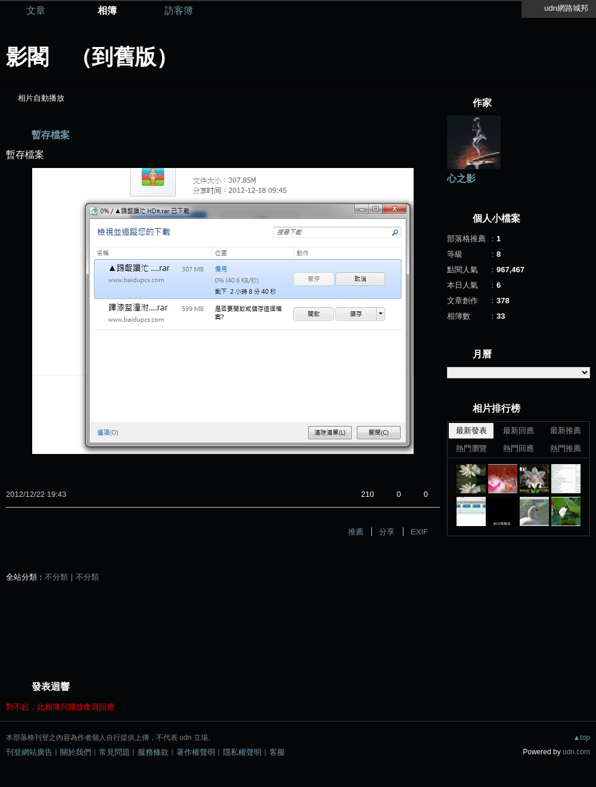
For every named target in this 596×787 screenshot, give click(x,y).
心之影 (461, 178)
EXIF (419, 531)
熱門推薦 (565, 448)
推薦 (356, 531)
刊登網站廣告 (29, 752)
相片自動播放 (41, 98)
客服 (277, 752)
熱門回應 (518, 448)
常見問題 (114, 752)
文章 (35, 10)
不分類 (56, 577)
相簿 (107, 10)
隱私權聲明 (242, 752)
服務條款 (153, 752)
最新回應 (518, 430)
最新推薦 (565, 430)
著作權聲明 (195, 752)
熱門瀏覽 (471, 448)
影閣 (27, 57)
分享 (387, 531)
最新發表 (471, 430)
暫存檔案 (51, 135)
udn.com (576, 752)
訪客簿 (178, 10)
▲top (581, 737)
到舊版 (124, 57)
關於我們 (75, 752)
